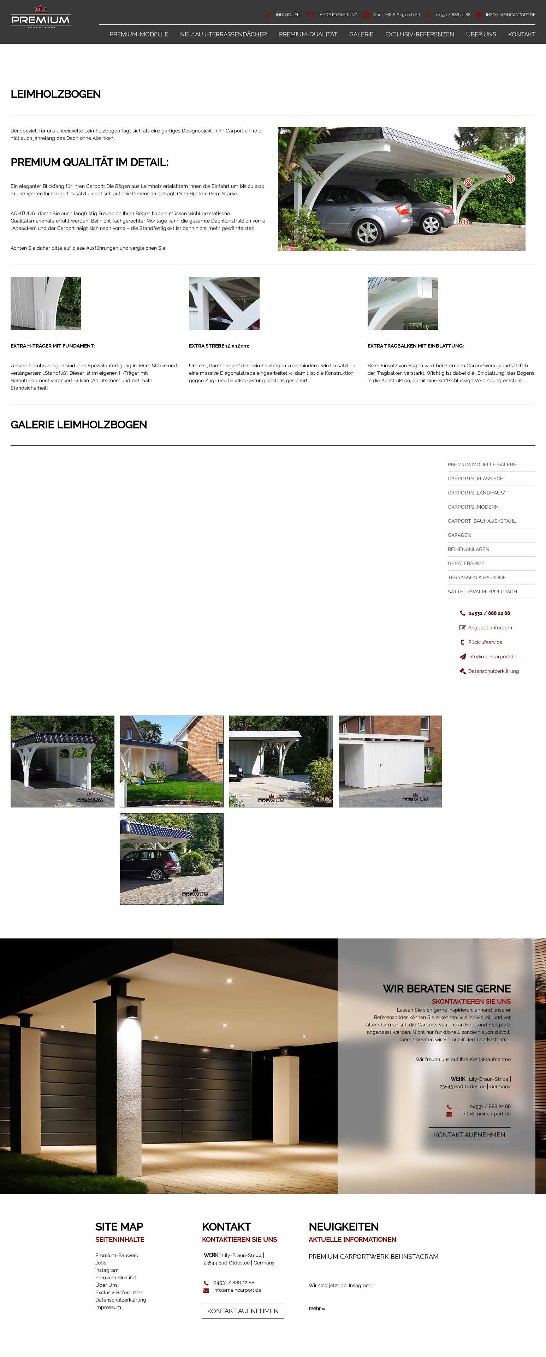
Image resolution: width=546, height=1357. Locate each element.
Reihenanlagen (468, 549)
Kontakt (521, 34)
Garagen (459, 535)
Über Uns (481, 34)
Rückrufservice (480, 642)
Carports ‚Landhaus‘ (476, 493)
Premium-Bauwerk (116, 1255)
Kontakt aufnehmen (469, 1134)
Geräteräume (466, 563)
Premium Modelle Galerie (482, 464)
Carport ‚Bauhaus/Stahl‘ (482, 521)
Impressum (108, 1307)
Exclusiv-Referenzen (419, 34)
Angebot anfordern (485, 627)
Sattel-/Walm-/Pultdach (482, 591)
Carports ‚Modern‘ (474, 507)
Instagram (107, 1270)
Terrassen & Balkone (477, 577)
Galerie (361, 34)
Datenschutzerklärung (488, 671)
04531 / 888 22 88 (453, 14)
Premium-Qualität (308, 34)
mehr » (317, 1328)
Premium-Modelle (138, 34)
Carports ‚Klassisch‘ (476, 478)
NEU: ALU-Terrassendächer (223, 34)
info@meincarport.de (510, 14)
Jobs (100, 1263)
